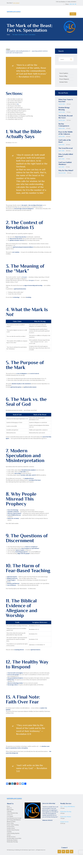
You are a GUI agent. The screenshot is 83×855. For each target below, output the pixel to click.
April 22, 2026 (61, 112)
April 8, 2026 (61, 144)
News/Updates (63, 73)
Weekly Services (11, 836)
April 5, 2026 (61, 150)
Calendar (9, 811)
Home (8, 34)
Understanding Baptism (13, 833)
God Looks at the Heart (64, 141)
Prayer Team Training (13, 825)
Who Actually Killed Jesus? (65, 155)
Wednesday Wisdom (12, 840)
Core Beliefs (10, 816)
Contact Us (10, 814)
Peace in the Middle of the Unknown (65, 133)
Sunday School (11, 828)
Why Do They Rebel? (65, 170)
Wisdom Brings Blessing (64, 109)
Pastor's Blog (63, 76)
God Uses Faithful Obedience (65, 163)
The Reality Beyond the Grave (65, 117)
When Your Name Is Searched (65, 100)
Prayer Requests (64, 79)
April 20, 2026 (61, 120)
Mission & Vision (11, 821)
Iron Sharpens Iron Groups (14, 818)
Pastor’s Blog (10, 823)
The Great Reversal (65, 148)
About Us (9, 808)
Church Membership (12, 813)
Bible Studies (10, 809)
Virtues (9, 835)
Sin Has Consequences (63, 125)
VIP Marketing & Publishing (13, 850)
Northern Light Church (29, 850)
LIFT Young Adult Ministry (14, 820)
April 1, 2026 (61, 166)
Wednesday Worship (12, 842)
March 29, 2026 (61, 173)
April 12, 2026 (61, 136)
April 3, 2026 (61, 158)
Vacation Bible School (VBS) (14, 838)
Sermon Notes (63, 82)
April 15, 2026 (61, 128)
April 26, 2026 (61, 104)
